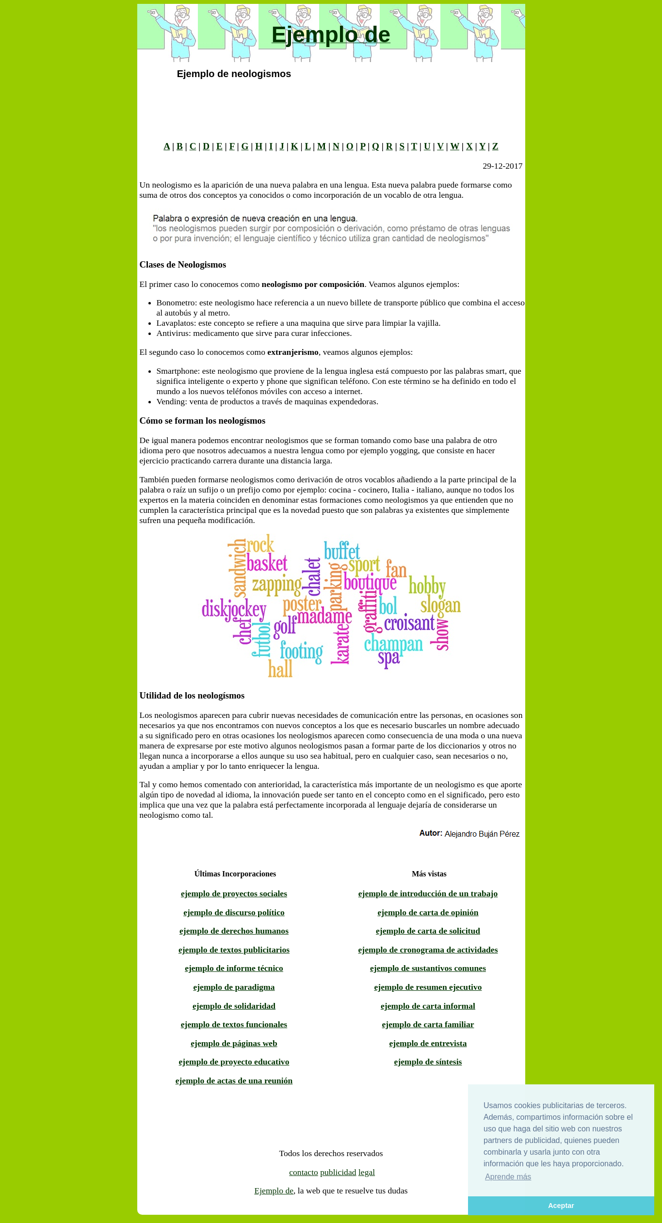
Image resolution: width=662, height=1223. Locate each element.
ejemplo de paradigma (233, 987)
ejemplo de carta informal (428, 1006)
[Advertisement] (90, 149)
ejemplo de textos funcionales (234, 1024)
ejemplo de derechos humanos (234, 931)
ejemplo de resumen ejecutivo (428, 987)
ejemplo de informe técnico (234, 968)
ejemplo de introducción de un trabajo (428, 893)
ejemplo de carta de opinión (427, 912)
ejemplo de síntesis (428, 1061)
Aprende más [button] (508, 1177)
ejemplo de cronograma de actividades (428, 949)
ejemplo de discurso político (234, 912)
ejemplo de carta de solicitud (428, 931)
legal (366, 1172)
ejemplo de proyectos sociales (234, 893)
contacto (303, 1172)
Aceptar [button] (561, 1205)
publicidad (338, 1172)
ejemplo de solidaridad (234, 1006)
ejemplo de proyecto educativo (234, 1061)
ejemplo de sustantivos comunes (428, 968)
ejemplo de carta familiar (428, 1024)
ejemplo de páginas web (234, 1043)
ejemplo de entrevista (428, 1043)
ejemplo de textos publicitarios (234, 949)
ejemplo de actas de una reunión (234, 1080)
